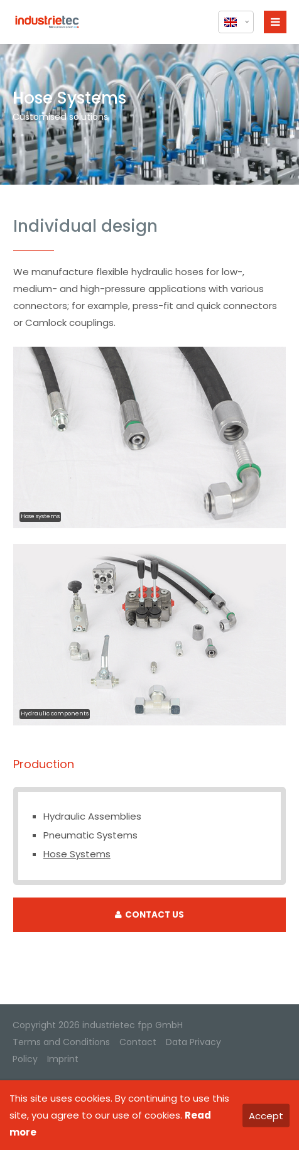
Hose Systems (77, 853)
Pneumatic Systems (90, 835)
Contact (137, 1042)
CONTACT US (149, 915)
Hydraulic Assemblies (92, 816)
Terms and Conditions (61, 1042)
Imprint (63, 1059)
